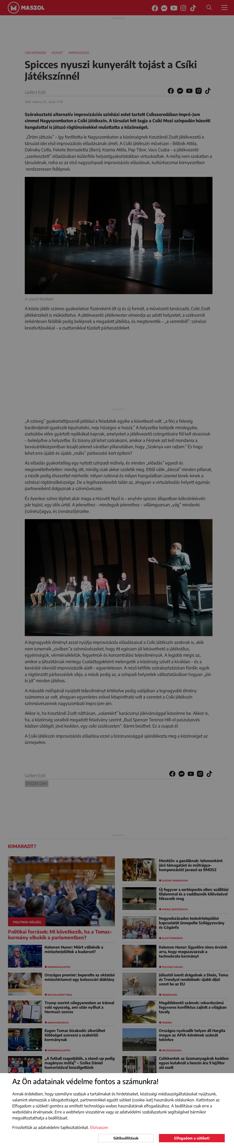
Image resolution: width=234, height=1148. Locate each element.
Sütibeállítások (125, 1138)
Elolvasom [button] (99, 1127)
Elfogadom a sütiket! (191, 1138)
